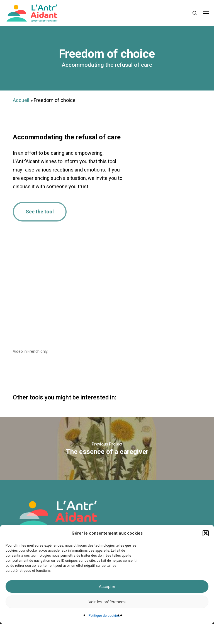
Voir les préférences (107, 601)
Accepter (107, 586)
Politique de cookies (104, 616)
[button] (205, 533)
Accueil (21, 100)
